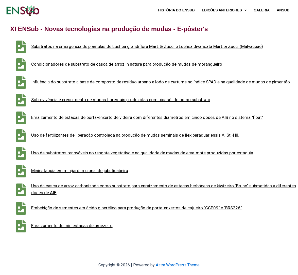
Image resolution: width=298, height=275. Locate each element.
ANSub (283, 10)
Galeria (262, 10)
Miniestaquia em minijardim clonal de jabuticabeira (88, 170)
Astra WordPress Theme (178, 265)
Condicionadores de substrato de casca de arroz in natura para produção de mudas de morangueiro (135, 64)
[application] (244, 10)
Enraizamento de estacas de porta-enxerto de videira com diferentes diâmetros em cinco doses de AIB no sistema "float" (156, 117)
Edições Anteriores (224, 10)
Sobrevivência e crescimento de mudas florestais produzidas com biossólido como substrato (129, 99)
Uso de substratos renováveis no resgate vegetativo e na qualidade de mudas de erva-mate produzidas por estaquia (151, 152)
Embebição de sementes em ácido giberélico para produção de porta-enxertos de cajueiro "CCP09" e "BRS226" (145, 207)
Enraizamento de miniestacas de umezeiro (81, 225)
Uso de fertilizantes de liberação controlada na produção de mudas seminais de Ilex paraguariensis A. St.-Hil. (144, 135)
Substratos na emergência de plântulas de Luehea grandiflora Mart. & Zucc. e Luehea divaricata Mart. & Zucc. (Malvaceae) (156, 46)
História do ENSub (176, 10)
